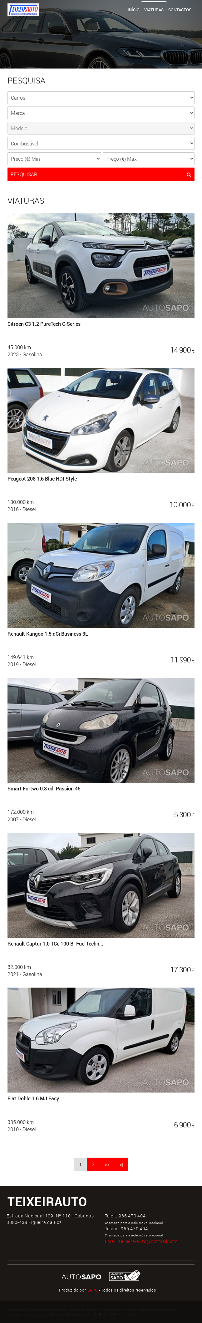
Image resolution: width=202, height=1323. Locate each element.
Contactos (179, 9)
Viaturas (154, 9)
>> (107, 1164)
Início (134, 9)
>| (121, 1164)
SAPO (92, 1289)
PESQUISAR (101, 174)
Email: (141, 1241)
